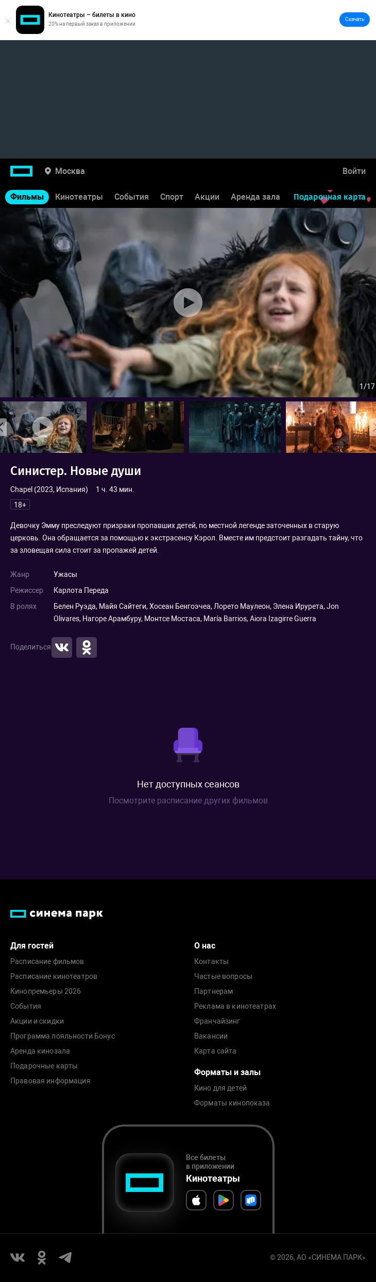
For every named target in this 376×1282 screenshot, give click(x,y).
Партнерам (213, 991)
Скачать (354, 19)
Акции (207, 197)
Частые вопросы (223, 976)
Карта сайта (215, 1051)
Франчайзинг (217, 1021)
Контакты (211, 961)
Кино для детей (220, 1088)
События (131, 197)
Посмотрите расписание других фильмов (188, 800)
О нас (204, 946)
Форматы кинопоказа (232, 1103)
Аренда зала (255, 197)
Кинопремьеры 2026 (45, 991)
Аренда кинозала (40, 1051)
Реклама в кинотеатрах (235, 1006)
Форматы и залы (227, 1072)
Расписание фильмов (47, 961)
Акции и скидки (37, 1021)
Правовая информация (50, 1081)
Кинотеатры (79, 197)
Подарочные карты (44, 1066)
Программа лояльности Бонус (62, 1036)
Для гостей (32, 946)
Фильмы (27, 197)
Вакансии (211, 1036)
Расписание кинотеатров (53, 976)
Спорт (171, 197)
